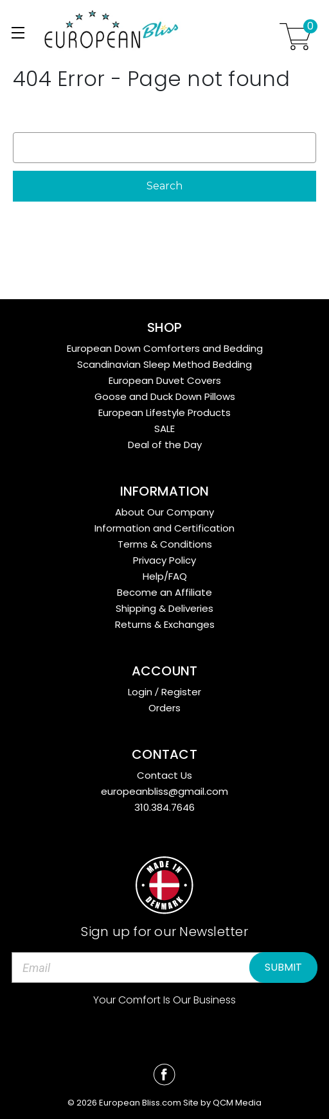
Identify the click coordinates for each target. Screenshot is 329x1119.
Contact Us (164, 775)
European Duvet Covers (165, 380)
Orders (164, 708)
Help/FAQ (165, 576)
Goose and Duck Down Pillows (164, 396)
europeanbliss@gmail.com (164, 791)
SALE (164, 428)
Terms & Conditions (165, 544)
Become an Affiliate (164, 592)
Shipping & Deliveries (164, 608)
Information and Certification (164, 528)
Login (140, 691)
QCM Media (237, 1103)
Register (181, 691)
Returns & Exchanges (165, 624)
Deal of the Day (165, 444)
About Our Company (164, 512)
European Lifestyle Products (164, 412)
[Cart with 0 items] (295, 36)
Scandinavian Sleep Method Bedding (164, 364)
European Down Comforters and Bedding (165, 348)
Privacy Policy (164, 560)
